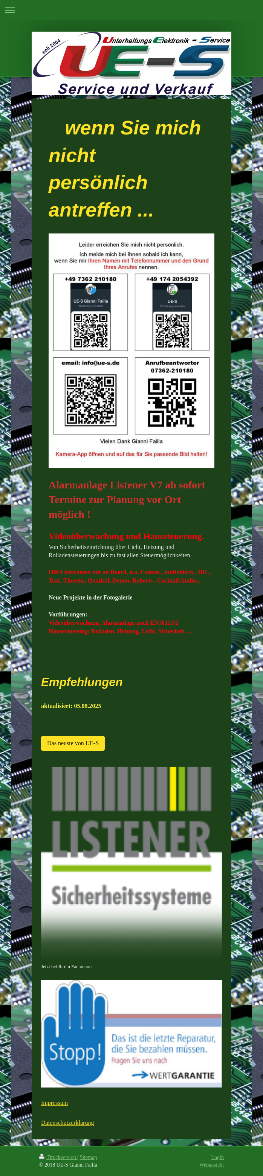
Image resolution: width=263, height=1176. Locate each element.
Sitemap (88, 1157)
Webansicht (211, 1165)
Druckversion (58, 1157)
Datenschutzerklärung (67, 1123)
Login (217, 1157)
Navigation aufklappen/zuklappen (131, 10)
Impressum (54, 1103)
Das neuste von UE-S (73, 743)
